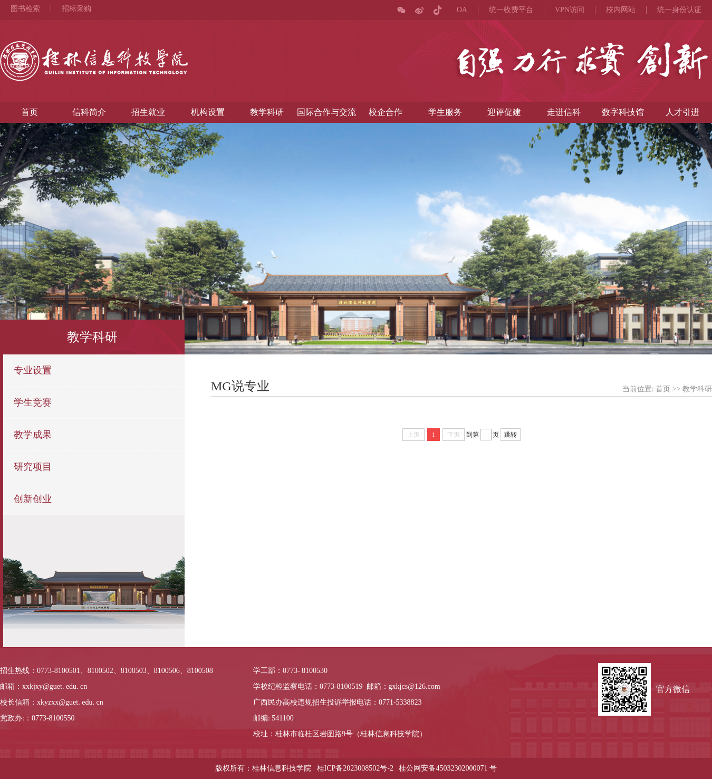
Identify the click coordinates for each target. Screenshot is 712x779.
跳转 (510, 434)
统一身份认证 (679, 10)
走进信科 (564, 112)
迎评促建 (504, 112)
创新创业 (33, 499)
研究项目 (33, 466)
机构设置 (208, 112)
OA (462, 10)
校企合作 (385, 112)
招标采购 (76, 9)
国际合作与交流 (326, 112)
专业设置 (33, 370)
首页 (29, 112)
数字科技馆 (623, 112)
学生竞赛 (33, 402)
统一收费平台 (511, 10)
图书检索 (25, 9)
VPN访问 (569, 10)
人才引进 (682, 112)
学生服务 (445, 112)
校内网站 (621, 10)
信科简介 (89, 112)
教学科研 (267, 112)
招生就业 (148, 112)
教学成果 (33, 434)
